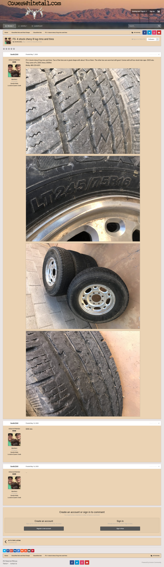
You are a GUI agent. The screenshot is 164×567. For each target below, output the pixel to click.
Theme (5, 563)
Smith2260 (18, 42)
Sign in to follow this (139, 39)
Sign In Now (120, 528)
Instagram (154, 32)
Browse (10, 26)
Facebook (144, 32)
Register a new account (44, 528)
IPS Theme (6, 561)
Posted (32, 54)
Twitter (149, 32)
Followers (151, 39)
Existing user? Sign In (139, 11)
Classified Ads (37, 42)
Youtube (159, 32)
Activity (23, 26)
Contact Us (13, 563)
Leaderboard (37, 26)
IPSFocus (14, 561)
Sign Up (152, 11)
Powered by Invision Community (151, 562)
